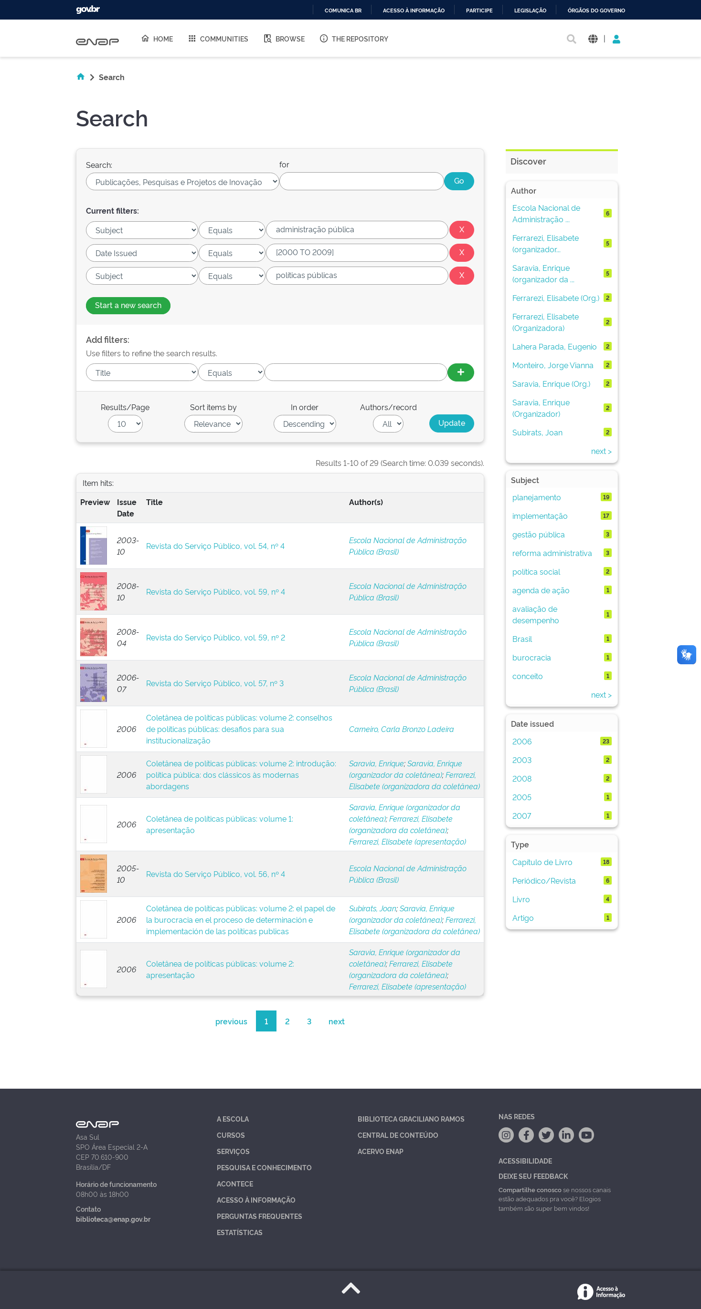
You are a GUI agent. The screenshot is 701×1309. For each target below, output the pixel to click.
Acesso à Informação (256, 1199)
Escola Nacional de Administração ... (546, 213)
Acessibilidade (525, 1160)
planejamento (536, 497)
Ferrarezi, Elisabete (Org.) (555, 297)
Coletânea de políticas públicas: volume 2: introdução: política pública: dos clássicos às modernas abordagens (241, 774)
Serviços (233, 1150)
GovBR (88, 9)
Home (156, 38)
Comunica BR (343, 11)
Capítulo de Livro (542, 861)
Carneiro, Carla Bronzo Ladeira (401, 728)
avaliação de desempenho (535, 614)
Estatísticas (240, 1232)
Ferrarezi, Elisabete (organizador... (545, 243)
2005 (521, 797)
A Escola (233, 1118)
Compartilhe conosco (530, 1189)
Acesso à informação (414, 11)
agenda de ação (541, 590)
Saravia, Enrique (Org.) (551, 383)
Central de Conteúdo (398, 1134)
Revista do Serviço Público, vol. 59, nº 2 (215, 637)
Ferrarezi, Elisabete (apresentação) (407, 841)
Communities (217, 38)
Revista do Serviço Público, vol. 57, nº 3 (215, 683)
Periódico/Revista (544, 880)
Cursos (231, 1134)
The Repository (353, 38)
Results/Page (125, 407)
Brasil (522, 638)
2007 (521, 815)
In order (305, 407)
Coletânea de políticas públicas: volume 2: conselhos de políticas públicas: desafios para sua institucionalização (239, 728)
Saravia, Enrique (376, 763)
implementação (540, 515)
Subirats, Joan (372, 908)
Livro (521, 899)
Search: (99, 164)
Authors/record (388, 407)
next (337, 1021)
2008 (521, 778)
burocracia (531, 657)
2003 (521, 759)
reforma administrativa (552, 552)
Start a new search (128, 304)
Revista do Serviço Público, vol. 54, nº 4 (215, 545)
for (284, 164)
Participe (479, 11)
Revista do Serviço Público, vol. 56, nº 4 (215, 873)
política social (536, 571)
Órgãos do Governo (596, 11)
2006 (522, 741)
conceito (527, 675)
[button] (593, 38)
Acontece (235, 1183)
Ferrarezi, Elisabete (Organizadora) (545, 322)
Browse (284, 38)
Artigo (523, 917)
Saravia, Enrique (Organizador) (541, 408)
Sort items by (213, 407)
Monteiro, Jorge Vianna (553, 365)
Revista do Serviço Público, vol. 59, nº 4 (215, 591)
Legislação (530, 11)
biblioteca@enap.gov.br (113, 1218)
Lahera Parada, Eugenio (554, 346)
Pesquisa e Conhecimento (264, 1167)
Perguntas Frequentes (259, 1215)
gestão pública (538, 534)
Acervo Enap (381, 1150)
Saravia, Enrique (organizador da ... (543, 273)
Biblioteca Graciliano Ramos (411, 1118)
